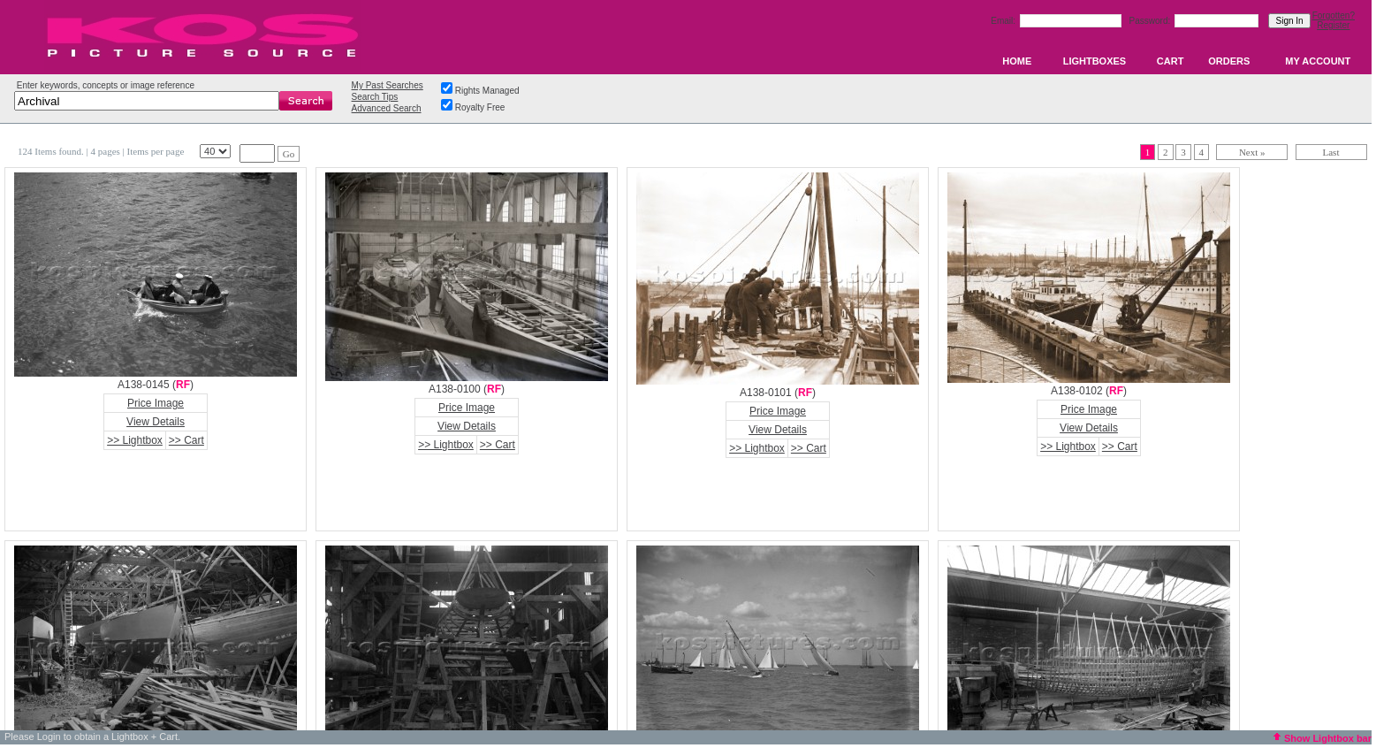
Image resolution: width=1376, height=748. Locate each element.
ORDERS (1229, 61)
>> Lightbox (135, 440)
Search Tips (375, 97)
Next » (1252, 152)
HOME (1016, 61)
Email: (1004, 21)
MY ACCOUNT (1317, 61)
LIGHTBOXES (1095, 61)
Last (1331, 152)
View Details (155, 422)
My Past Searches (387, 85)
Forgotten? (1333, 15)
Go (288, 154)
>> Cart (186, 440)
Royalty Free (480, 107)
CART (1170, 61)
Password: (1151, 21)
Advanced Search (387, 108)
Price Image (155, 403)
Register (1333, 25)
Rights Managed (487, 90)
